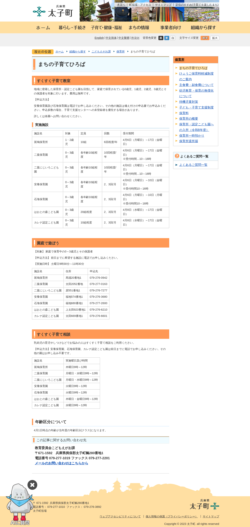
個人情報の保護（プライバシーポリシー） (172, 516)
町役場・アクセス (140, 4)
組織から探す (77, 51)
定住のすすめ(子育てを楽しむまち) (197, 4)
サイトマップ (163, 4)
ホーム (59, 51)
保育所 (120, 51)
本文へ (121, 4)
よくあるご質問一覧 (193, 164)
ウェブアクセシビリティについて (120, 516)
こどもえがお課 (101, 51)
